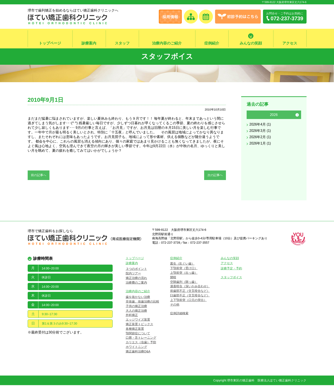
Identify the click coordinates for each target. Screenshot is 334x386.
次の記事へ (215, 176)
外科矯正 (132, 316)
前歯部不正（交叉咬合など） (190, 292)
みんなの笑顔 (251, 43)
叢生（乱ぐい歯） (182, 264)
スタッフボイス (167, 56)
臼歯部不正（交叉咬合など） (190, 296)
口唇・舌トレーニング (141, 338)
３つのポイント (136, 270)
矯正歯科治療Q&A (138, 352)
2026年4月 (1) (260, 125)
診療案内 (88, 43)
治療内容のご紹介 (167, 43)
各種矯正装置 (135, 329)
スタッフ (122, 43)
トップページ (50, 43)
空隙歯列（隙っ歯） (184, 282)
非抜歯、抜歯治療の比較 (142, 302)
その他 (174, 305)
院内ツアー (133, 274)
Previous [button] (250, 115)
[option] (274, 129)
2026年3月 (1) (260, 132)
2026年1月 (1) (260, 144)
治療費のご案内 (136, 283)
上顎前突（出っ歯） (184, 273)
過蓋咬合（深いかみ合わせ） (190, 287)
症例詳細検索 (179, 314)
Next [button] (297, 115)
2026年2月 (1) (260, 138)
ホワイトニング (136, 347)
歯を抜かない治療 (138, 298)
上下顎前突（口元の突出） (188, 301)
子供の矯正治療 (136, 307)
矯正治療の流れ (136, 279)
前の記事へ (38, 176)
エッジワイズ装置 (138, 320)
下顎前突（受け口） (184, 269)
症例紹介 (211, 43)
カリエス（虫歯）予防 (141, 343)
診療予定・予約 (231, 269)
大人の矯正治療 (136, 311)
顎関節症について (138, 334)
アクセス (289, 43)
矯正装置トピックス (139, 325)
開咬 (173, 278)
